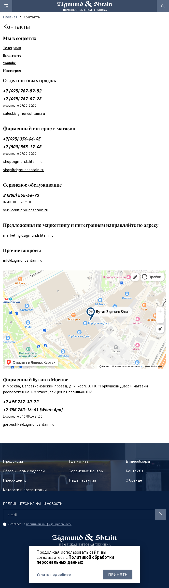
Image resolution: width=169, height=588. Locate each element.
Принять (117, 574)
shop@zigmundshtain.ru (23, 169)
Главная (10, 16)
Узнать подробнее (54, 574)
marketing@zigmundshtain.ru (28, 235)
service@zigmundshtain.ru (25, 209)
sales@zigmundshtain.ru (24, 113)
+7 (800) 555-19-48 (22, 146)
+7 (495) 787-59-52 (22, 90)
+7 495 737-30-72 (20, 401)
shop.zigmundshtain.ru (22, 161)
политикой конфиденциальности (48, 524)
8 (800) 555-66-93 (21, 195)
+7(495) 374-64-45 (21, 138)
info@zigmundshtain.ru (22, 260)
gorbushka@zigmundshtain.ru (28, 424)
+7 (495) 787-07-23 (22, 98)
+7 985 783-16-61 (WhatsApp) (32, 409)
